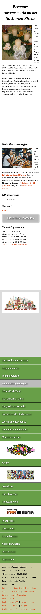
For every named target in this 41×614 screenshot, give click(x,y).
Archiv (5, 462)
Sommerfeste (22, 595)
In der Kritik (8, 521)
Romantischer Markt (13, 398)
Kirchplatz (7, 211)
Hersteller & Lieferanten (14, 429)
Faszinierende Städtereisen (16, 414)
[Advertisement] (20, 118)
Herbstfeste (8, 599)
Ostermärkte (8, 595)
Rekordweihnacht (11, 391)
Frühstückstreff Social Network (14, 175)
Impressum (8, 559)
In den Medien (9, 536)
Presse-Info (8, 528)
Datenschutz (8, 551)
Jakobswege (28, 592)
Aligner (24, 606)
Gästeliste (7, 486)
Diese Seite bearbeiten (20, 217)
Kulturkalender (9, 494)
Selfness (6, 588)
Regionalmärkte (10, 368)
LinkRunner (7, 609)
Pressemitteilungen (25, 609)
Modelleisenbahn (11, 437)
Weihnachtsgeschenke (14, 421)
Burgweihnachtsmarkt (13, 406)
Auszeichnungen (11, 543)
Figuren (14, 606)
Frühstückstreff (10, 501)
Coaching (18, 588)
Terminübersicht (10, 375)
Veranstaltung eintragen (14, 383)
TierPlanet (15, 592)
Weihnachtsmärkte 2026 (15, 360)
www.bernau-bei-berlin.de (14, 245)
